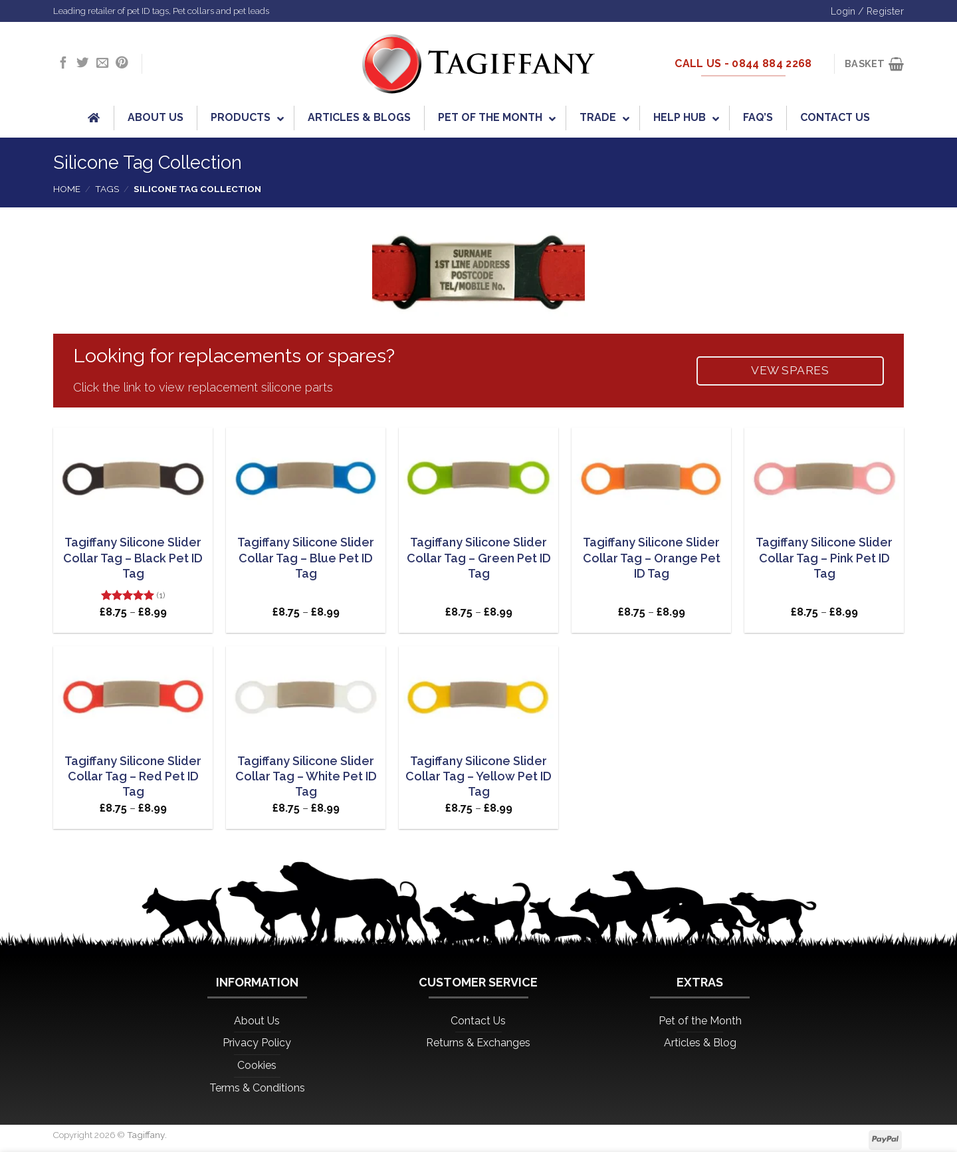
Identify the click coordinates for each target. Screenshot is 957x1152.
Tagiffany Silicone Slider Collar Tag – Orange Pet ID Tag (651, 557)
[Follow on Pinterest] (122, 63)
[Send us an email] (102, 63)
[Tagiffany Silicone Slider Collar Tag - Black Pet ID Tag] (133, 475)
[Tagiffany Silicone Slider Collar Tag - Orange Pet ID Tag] (651, 475)
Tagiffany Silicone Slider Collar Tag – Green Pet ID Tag (479, 557)
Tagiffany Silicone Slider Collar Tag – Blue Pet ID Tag (305, 557)
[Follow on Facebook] (63, 63)
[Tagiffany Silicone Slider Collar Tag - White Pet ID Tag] (305, 694)
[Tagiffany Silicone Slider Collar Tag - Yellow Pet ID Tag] (478, 694)
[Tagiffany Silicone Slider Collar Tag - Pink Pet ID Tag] (824, 475)
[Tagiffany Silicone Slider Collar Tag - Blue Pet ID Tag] (305, 475)
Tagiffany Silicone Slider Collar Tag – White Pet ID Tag (306, 776)
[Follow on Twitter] (82, 63)
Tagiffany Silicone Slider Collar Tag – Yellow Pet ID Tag (478, 776)
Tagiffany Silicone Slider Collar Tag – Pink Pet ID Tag (824, 557)
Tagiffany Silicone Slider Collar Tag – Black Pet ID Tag (133, 557)
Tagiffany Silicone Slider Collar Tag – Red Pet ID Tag (132, 776)
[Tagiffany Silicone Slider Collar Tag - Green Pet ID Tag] (478, 475)
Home (66, 188)
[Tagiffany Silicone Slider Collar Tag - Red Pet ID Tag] (133, 694)
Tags (107, 188)
